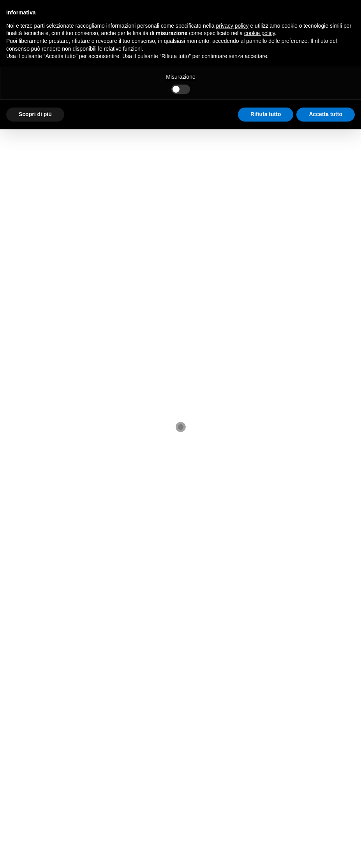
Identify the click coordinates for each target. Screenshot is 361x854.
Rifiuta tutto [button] (265, 114)
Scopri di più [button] (35, 114)
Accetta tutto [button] (325, 114)
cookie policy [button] (259, 33)
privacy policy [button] (232, 26)
